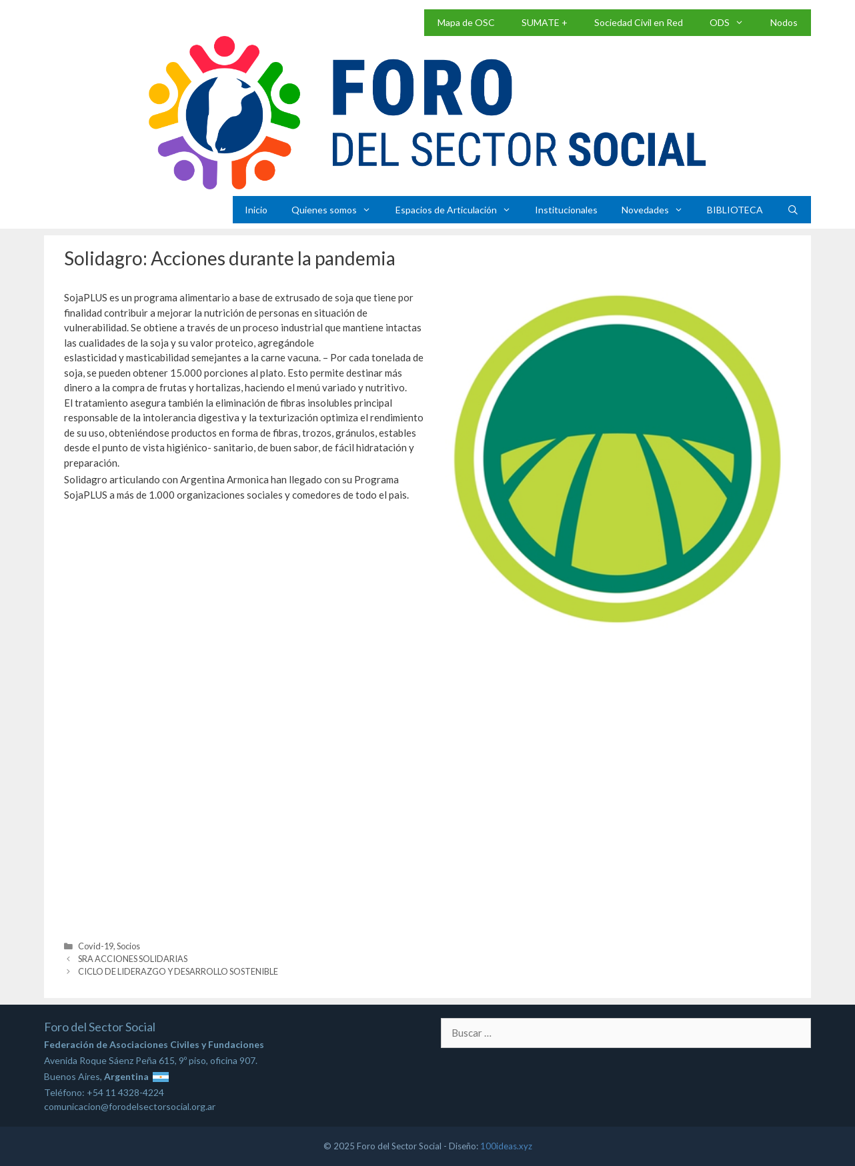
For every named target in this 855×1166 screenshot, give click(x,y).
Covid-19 (95, 946)
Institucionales (566, 209)
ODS (733, 22)
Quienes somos (337, 210)
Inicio (256, 209)
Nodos (784, 22)
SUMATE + (545, 22)
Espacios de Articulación (459, 210)
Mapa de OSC (466, 22)
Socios (128, 946)
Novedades (658, 210)
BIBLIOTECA (735, 209)
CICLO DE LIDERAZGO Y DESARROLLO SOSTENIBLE (178, 971)
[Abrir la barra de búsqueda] (793, 209)
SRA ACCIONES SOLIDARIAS (132, 958)
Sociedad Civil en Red (638, 22)
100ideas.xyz (506, 1146)
